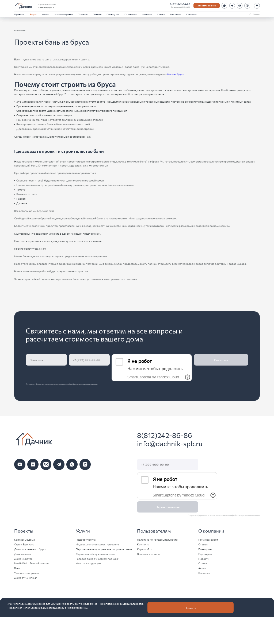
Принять (190, 608)
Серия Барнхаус (24, 544)
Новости (147, 14)
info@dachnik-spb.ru (170, 443)
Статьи (161, 14)
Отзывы (97, 14)
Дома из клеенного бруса (30, 549)
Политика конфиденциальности (157, 539)
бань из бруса (175, 74)
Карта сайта (144, 549)
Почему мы (112, 14)
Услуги (45, 14)
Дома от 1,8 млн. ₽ (25, 578)
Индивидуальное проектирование (97, 544)
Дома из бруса (23, 559)
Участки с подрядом (26, 573)
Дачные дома (22, 554)
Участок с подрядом (88, 563)
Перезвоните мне (168, 507)
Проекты (19, 14)
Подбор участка (86, 539)
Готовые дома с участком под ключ (97, 559)
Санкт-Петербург (47, 7)
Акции (32, 14)
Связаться (221, 360)
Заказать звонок (206, 5)
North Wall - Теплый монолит (32, 563)
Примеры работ (208, 539)
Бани (17, 568)
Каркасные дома (24, 539)
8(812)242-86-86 (180, 4)
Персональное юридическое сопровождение (104, 549)
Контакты (191, 14)
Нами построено (64, 14)
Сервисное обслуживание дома (95, 554)
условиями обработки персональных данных (78, 384)
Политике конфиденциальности (122, 604)
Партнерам (130, 14)
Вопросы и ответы (148, 554)
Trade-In (82, 14)
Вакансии (175, 14)
